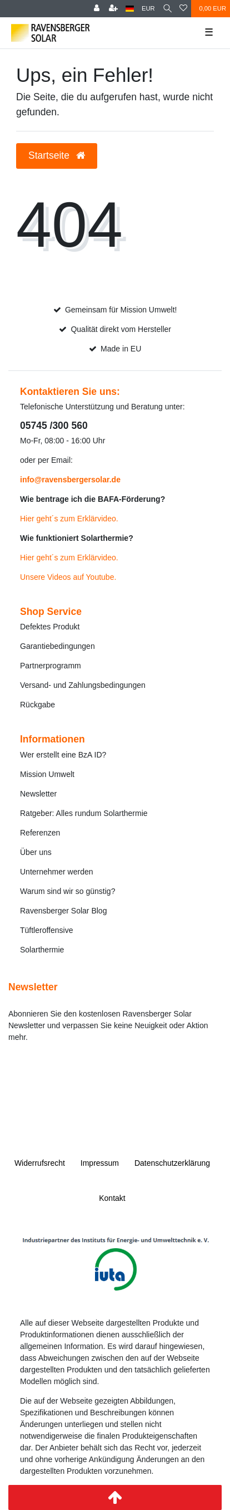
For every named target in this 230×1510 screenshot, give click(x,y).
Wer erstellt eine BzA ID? (63, 754)
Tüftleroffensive (46, 930)
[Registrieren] (113, 8)
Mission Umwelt (47, 774)
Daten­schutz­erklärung (172, 1163)
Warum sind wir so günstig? (67, 891)
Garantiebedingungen (57, 646)
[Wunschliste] (183, 8)
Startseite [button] (56, 155)
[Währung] (148, 8)
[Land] (130, 8)
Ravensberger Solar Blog (63, 910)
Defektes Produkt (49, 626)
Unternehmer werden (56, 871)
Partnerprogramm (50, 665)
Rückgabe (37, 704)
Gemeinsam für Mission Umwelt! (121, 309)
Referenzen (40, 832)
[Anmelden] (96, 8)
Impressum (100, 1163)
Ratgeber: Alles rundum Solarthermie (84, 813)
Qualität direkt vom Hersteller (121, 329)
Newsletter (38, 793)
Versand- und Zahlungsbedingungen (83, 685)
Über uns (36, 852)
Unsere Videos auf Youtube (67, 577)
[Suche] (167, 8)
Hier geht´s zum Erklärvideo (68, 518)
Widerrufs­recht (39, 1163)
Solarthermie (42, 949)
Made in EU (121, 348)
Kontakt (112, 1198)
